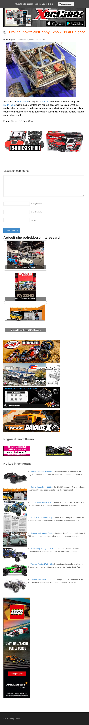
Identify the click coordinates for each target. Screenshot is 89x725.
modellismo (22, 101)
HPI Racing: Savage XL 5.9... (42, 549)
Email (36, 212)
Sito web (33, 220)
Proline (45, 101)
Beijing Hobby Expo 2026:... (42, 487)
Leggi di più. (47, 4)
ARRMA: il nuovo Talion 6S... (42, 471)
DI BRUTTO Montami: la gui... (43, 518)
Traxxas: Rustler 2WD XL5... (42, 564)
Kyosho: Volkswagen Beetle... (43, 533)
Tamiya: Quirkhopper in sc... (42, 502)
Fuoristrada (33, 40)
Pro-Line (42, 40)
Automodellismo (22, 40)
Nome (36, 204)
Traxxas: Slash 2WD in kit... (42, 579)
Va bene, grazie (65, 4)
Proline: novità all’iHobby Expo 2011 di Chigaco (47, 32)
